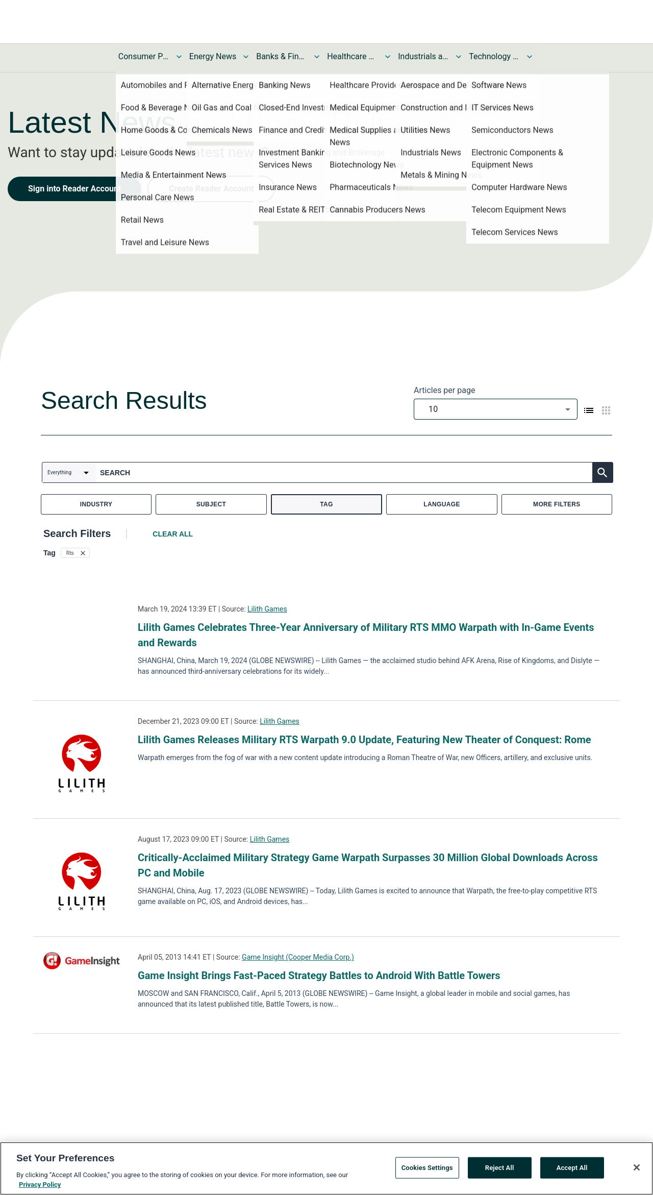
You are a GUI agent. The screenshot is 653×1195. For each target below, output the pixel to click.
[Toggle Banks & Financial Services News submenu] (317, 57)
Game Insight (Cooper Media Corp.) (298, 957)
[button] (75, 553)
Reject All (499, 1168)
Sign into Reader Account (74, 188)
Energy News (212, 56)
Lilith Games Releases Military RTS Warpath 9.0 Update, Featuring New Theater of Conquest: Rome (364, 740)
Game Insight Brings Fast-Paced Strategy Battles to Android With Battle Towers (319, 975)
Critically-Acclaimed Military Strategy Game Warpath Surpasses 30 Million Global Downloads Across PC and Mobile (368, 865)
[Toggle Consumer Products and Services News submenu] (179, 57)
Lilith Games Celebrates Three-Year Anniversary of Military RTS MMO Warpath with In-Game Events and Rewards (366, 635)
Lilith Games (267, 609)
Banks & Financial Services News (281, 56)
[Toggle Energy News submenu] (246, 57)
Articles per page (444, 390)
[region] (326, 1168)
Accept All (572, 1168)
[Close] (636, 1167)
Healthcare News (352, 56)
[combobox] (495, 409)
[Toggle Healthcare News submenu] (388, 57)
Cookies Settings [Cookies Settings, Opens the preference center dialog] (427, 1168)
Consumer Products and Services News (143, 56)
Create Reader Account (211, 188)
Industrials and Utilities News (423, 56)
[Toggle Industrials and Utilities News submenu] (459, 57)
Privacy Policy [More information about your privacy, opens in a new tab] (40, 1184)
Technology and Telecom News (494, 56)
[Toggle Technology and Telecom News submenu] (529, 57)
